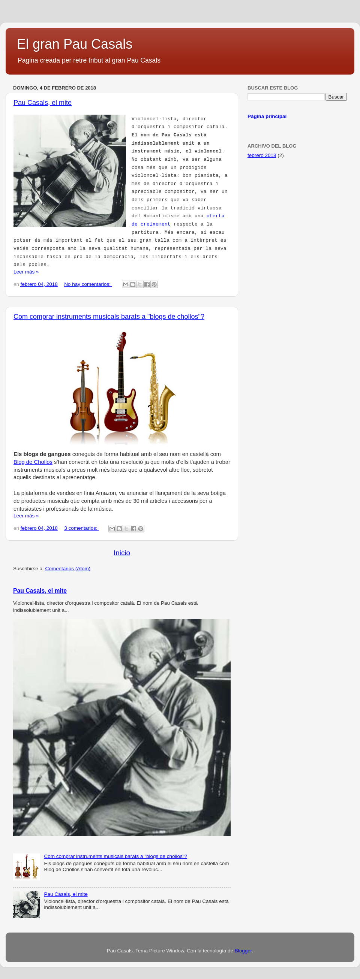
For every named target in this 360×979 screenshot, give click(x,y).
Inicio (122, 553)
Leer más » (26, 272)
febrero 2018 (262, 155)
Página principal (267, 116)
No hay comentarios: (88, 284)
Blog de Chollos (33, 462)
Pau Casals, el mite (43, 102)
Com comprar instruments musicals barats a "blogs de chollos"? (109, 316)
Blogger (243, 951)
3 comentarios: (81, 528)
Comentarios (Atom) (68, 568)
